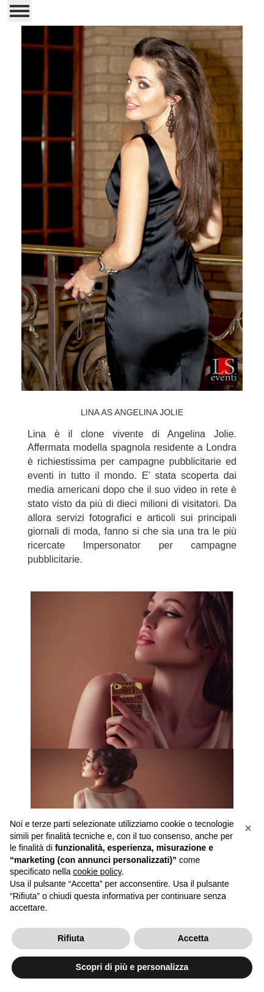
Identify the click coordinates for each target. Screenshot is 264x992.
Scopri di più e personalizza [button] (132, 967)
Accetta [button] (193, 938)
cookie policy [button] (97, 871)
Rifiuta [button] (70, 938)
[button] (248, 828)
